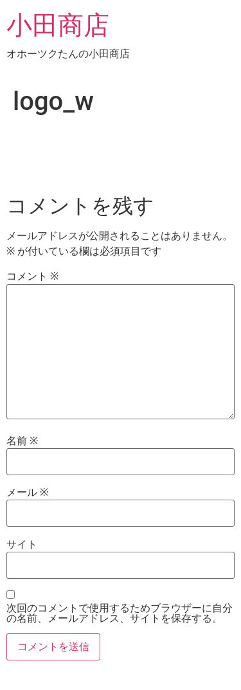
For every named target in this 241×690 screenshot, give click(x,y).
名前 (22, 441)
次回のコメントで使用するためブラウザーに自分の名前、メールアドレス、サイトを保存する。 (119, 613)
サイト (21, 545)
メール (27, 492)
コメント (32, 276)
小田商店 (57, 25)
